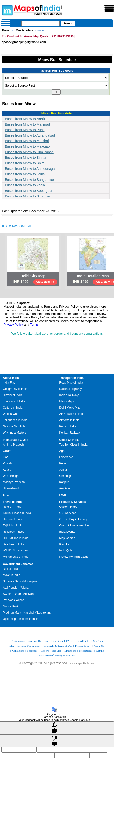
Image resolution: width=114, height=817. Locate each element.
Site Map (56, 650)
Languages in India (15, 420)
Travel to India (12, 502)
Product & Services (72, 502)
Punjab (7, 463)
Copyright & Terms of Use (57, 645)
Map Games (67, 538)
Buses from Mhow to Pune (24, 130)
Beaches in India (13, 544)
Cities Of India (69, 440)
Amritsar (64, 488)
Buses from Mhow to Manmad (27, 124)
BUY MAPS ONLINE (16, 226)
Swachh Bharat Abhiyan (18, 593)
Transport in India (71, 378)
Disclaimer (57, 641)
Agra (62, 451)
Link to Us (70, 650)
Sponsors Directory (38, 641)
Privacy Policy (13, 324)
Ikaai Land (65, 544)
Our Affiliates (82, 641)
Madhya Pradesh (14, 482)
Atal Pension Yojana (16, 587)
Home (5, 30)
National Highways (71, 389)
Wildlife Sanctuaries (15, 550)
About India (11, 378)
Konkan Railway (69, 432)
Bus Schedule (24, 30)
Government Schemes (18, 564)
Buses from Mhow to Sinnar (25, 157)
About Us (99, 645)
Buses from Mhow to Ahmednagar (30, 169)
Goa (5, 457)
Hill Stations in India (15, 538)
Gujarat (7, 451)
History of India (12, 395)
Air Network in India (71, 414)
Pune (62, 463)
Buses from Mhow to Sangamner (29, 180)
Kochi (62, 494)
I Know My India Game (73, 556)
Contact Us (18, 650)
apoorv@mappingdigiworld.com (24, 42)
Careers (45, 650)
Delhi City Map (33, 276)
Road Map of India (71, 382)
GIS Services (67, 513)
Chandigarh (66, 476)
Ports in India (67, 426)
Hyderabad (66, 457)
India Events (67, 531)
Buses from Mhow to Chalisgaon (29, 152)
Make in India (11, 575)
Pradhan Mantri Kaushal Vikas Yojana (27, 612)
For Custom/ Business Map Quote (25, 36)
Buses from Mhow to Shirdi (25, 163)
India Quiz (65, 550)
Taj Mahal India (12, 525)
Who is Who (11, 414)
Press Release (86, 650)
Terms (34, 324)
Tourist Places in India (17, 513)
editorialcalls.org (37, 333)
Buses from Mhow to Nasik (25, 119)
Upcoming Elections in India (21, 619)
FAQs (69, 641)
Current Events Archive (74, 525)
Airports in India (69, 420)
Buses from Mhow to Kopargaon (29, 191)
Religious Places (13, 531)
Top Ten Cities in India (73, 444)
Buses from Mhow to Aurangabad (30, 135)
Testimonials (17, 641)
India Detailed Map (93, 276)
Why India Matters (14, 432)
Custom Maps (68, 506)
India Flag (9, 382)
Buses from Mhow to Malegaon (28, 146)
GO (56, 92)
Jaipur (63, 469)
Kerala (7, 469)
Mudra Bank (11, 606)
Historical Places (13, 519)
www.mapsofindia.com (82, 663)
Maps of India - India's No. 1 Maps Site (6, 10)
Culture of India (12, 407)
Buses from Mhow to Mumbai (27, 141)
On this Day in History (73, 519)
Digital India (10, 568)
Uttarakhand (11, 488)
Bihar (6, 494)
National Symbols (14, 426)
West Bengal (11, 476)
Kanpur (64, 482)
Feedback (32, 650)
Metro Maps (66, 401)
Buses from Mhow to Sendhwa (28, 196)
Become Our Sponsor (28, 645)
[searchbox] (40, 23)
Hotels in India (12, 506)
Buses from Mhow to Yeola (25, 185)
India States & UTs (15, 440)
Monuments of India (15, 556)
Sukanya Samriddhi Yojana (20, 581)
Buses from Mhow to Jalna (25, 174)
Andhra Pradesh (13, 444)
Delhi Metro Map (69, 407)
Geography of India (15, 389)
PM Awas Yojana (13, 600)
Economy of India (14, 401)
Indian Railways (69, 395)
